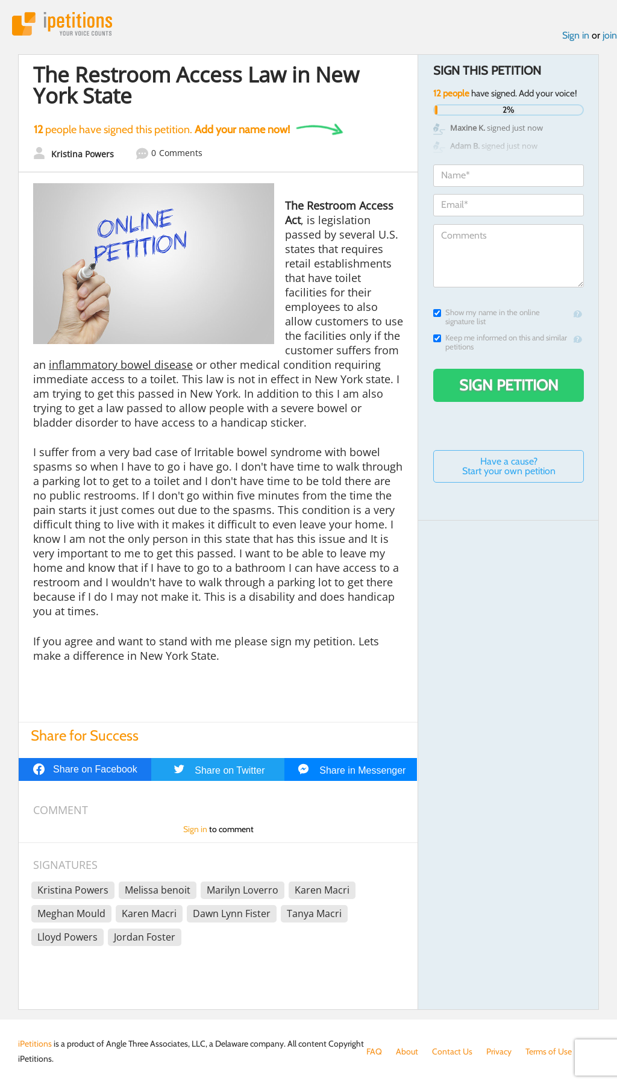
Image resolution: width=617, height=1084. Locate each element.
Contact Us (452, 1051)
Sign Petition (509, 385)
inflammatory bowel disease (121, 364)
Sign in (575, 35)
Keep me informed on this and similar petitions (500, 342)
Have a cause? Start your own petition (509, 466)
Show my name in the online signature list (486, 317)
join (610, 35)
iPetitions (62, 24)
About (407, 1051)
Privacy (499, 1051)
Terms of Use (548, 1051)
